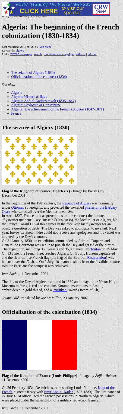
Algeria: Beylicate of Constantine (36, 105)
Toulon (95, 249)
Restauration (96, 257)
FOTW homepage (21, 54)
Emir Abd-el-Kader (58, 392)
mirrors (92, 54)
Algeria (16, 92)
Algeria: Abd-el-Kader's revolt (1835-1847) (43, 101)
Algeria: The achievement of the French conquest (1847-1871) (57, 109)
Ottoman (17, 207)
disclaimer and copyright (59, 54)
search (38, 54)
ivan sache (45, 47)
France (16, 113)
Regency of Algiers (76, 203)
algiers (20, 50)
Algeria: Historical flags (29, 97)
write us (81, 54)
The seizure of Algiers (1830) (33, 72)
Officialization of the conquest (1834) (39, 77)
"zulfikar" (60, 290)
